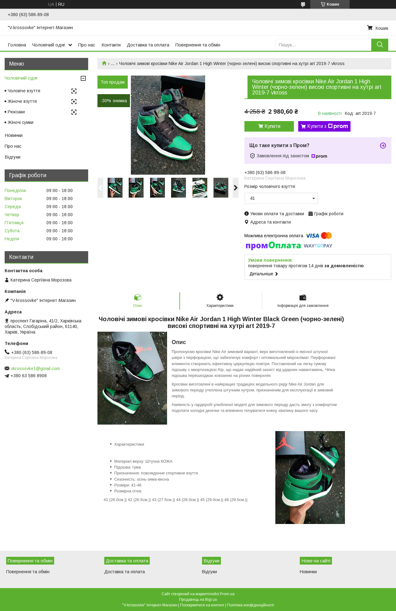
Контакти (111, 44)
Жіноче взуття (22, 101)
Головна (17, 44)
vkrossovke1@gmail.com (35, 368)
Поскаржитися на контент (202, 605)
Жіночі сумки (20, 122)
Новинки (14, 135)
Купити (272, 126)
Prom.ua (227, 594)
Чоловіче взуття (24, 90)
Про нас (86, 44)
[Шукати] (379, 45)
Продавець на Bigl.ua (198, 599)
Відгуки (12, 156)
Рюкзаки (16, 111)
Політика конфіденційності (250, 605)
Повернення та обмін (197, 44)
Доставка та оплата (148, 44)
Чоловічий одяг (48, 44)
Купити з (327, 126)
